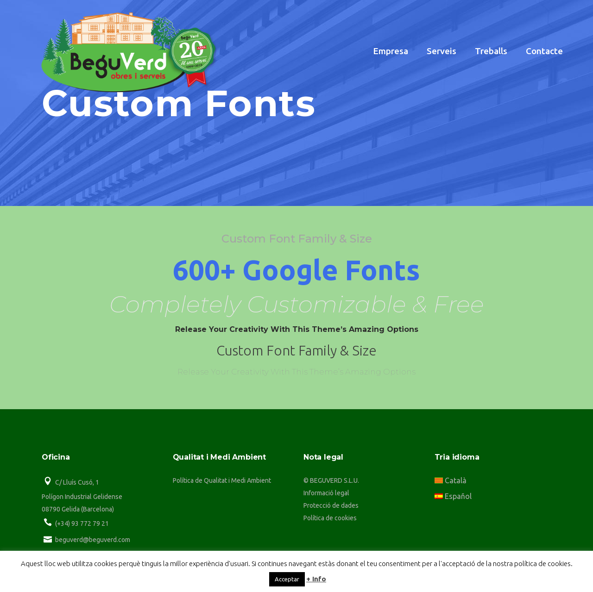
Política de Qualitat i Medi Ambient (222, 480)
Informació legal (326, 493)
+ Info (316, 579)
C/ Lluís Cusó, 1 (77, 482)
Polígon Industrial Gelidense (82, 496)
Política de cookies (330, 518)
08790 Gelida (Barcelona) (78, 509)
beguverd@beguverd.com (92, 539)
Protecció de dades (331, 505)
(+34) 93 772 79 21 (82, 523)
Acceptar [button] (287, 579)
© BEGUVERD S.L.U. (331, 480)
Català (451, 480)
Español (453, 496)
